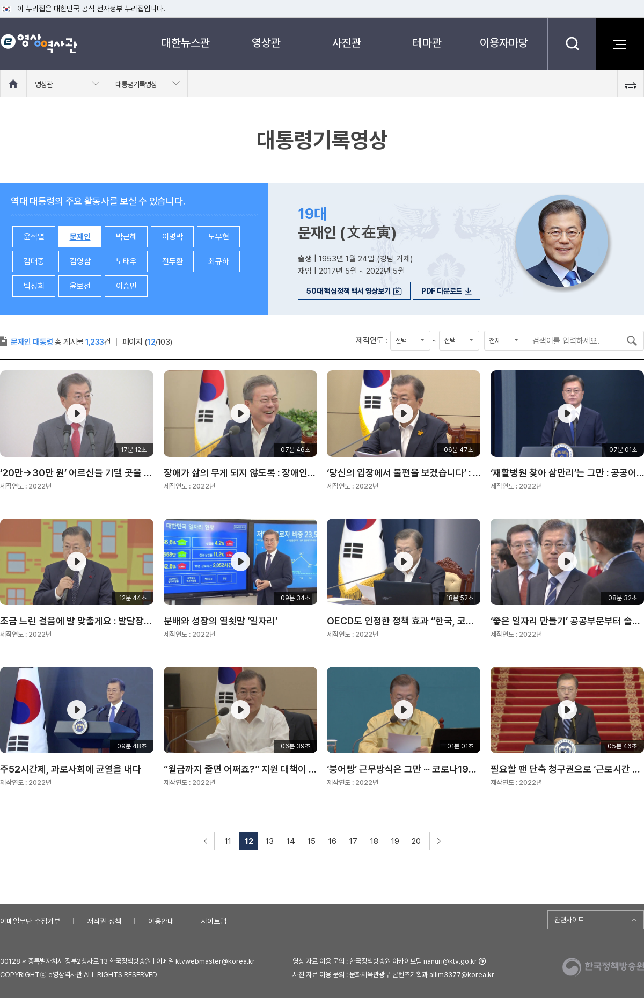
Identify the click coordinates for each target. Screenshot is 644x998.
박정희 (34, 286)
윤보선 (80, 286)
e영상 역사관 (38, 43)
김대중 (34, 261)
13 (270, 841)
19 (395, 841)
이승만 (126, 286)
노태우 (126, 261)
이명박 (172, 237)
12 (249, 841)
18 (374, 841)
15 (312, 841)
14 (291, 841)
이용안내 (161, 921)
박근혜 (126, 237)
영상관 (266, 42)
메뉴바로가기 (0, 0)
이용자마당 (504, 42)
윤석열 (34, 237)
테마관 (427, 42)
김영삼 (80, 261)
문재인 (80, 237)
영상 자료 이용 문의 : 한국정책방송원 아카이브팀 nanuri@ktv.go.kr (384, 961)
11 (228, 841)
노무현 (218, 237)
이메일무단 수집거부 (30, 921)
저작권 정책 (104, 921)
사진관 (346, 42)
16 (332, 841)
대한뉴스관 (186, 42)
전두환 (172, 261)
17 (353, 841)
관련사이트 (569, 920)
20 (416, 841)
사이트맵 (213, 921)
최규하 (218, 261)
